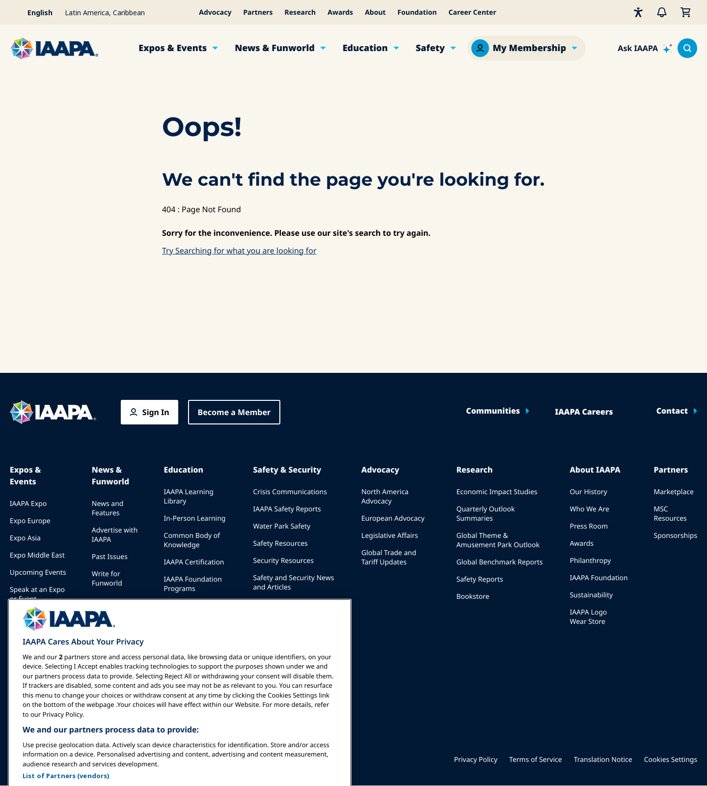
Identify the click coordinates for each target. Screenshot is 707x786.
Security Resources (283, 560)
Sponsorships (675, 535)
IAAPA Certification (194, 562)
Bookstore (472, 596)
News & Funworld (275, 48)
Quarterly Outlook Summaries (485, 514)
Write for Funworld (107, 578)
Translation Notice (603, 759)
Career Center (472, 12)
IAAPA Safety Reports (287, 509)
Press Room (589, 526)
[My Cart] (685, 12)
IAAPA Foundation (598, 578)
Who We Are (589, 509)
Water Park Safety (281, 526)
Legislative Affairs (389, 535)
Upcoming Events (38, 572)
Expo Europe (30, 521)
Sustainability (591, 595)
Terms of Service (535, 759)
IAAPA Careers (584, 412)
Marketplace (673, 492)
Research (300, 12)
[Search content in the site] (687, 48)
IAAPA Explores (188, 606)
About (375, 12)
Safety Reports (479, 579)
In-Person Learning (195, 518)
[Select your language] (34, 12)
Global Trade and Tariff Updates (388, 557)
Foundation (417, 12)
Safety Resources (280, 543)
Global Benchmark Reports (499, 562)
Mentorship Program (182, 627)
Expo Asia (25, 538)
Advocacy (215, 12)
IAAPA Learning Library (189, 496)
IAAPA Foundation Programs (193, 584)
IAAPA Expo (28, 503)
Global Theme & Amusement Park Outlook (498, 540)
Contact (672, 411)
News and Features (108, 508)
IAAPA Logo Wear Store (588, 617)
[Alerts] (662, 12)
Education (365, 48)
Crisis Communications (289, 492)
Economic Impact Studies (496, 492)
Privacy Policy (475, 759)
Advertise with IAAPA (115, 535)
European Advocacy (393, 518)
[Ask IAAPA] (645, 48)
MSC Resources (669, 514)
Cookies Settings (670, 759)
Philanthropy (590, 560)
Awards (340, 12)
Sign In (155, 412)
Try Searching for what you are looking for (239, 250)
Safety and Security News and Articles (293, 582)
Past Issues (110, 556)
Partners (257, 12)
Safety (430, 48)
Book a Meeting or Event (39, 621)
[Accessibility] (638, 12)
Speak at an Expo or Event (37, 594)
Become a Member (234, 412)
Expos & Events (172, 48)
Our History (588, 492)
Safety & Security (287, 469)
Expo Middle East (37, 555)
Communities (493, 411)
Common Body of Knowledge (192, 540)
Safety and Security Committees (283, 609)
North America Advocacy (384, 496)
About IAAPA (595, 469)
